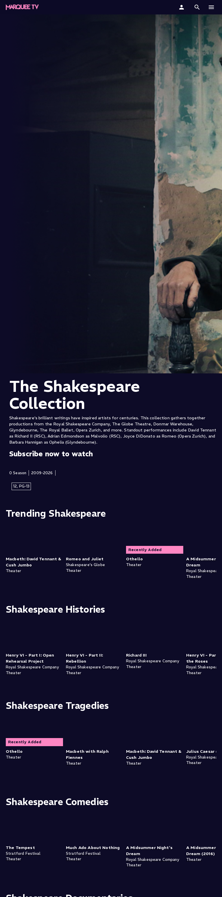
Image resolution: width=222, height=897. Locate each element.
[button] (197, 7)
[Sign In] (182, 7)
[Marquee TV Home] (22, 7)
